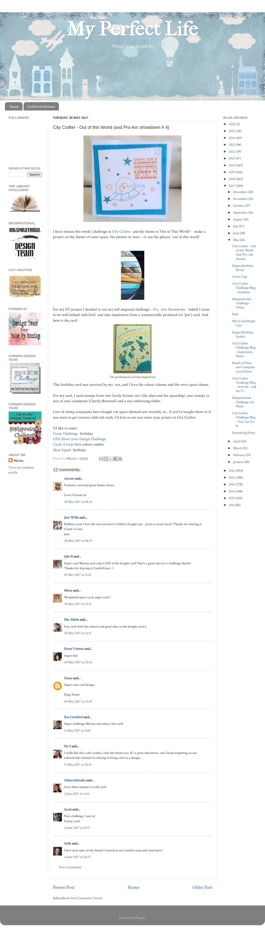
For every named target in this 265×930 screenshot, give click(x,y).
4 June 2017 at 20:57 (77, 857)
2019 (232, 172)
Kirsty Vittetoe (74, 648)
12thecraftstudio (75, 780)
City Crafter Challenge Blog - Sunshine (243, 287)
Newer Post (63, 887)
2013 (232, 491)
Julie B (68, 556)
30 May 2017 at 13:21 (77, 633)
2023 (232, 144)
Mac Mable (71, 619)
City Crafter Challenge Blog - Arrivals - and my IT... (244, 384)
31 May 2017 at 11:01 (77, 730)
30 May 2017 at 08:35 (78, 501)
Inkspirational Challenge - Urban (241, 303)
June (236, 233)
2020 (232, 165)
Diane (68, 678)
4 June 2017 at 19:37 (77, 827)
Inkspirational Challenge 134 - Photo (244, 402)
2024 (232, 137)
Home (14, 106)
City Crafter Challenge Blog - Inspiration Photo (243, 349)
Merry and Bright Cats (243, 323)
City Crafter (122, 231)
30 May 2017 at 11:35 (77, 574)
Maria (68, 590)
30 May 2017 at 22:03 (78, 701)
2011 (232, 505)
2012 (232, 498)
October (239, 205)
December (240, 192)
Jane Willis (71, 517)
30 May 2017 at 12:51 (78, 604)
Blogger (140, 917)
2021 (232, 158)
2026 (232, 124)
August (238, 219)
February (239, 455)
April (237, 441)
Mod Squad (62, 450)
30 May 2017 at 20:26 (78, 662)
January (238, 461)
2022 (232, 151)
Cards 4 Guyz (63, 444)
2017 (232, 185)
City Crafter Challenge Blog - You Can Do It (243, 419)
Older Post (202, 887)
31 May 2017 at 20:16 (78, 764)
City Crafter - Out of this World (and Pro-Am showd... (244, 252)
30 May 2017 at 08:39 (78, 540)
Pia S (67, 746)
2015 (232, 477)
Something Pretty (243, 432)
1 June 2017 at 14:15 (77, 793)
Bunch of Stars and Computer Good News (243, 367)
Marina (18, 460)
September (240, 212)
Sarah (68, 809)
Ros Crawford (73, 717)
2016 (232, 470)
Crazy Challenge (66, 433)
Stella (67, 843)
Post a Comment (70, 867)
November (240, 198)
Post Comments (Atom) (86, 898)
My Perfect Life (132, 29)
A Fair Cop (239, 276)
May (236, 240)
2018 (232, 179)
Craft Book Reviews (41, 106)
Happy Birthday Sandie (242, 334)
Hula (235, 314)
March (238, 448)
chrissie (69, 478)
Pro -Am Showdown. (170, 309)
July (236, 226)
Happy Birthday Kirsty (242, 267)
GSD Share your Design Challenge (80, 439)
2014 (232, 484)
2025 (232, 131)
